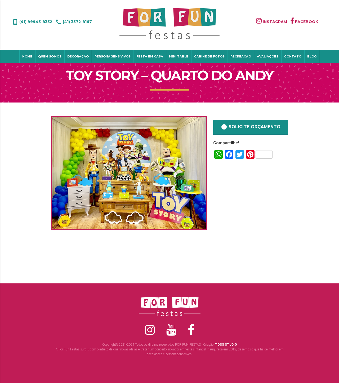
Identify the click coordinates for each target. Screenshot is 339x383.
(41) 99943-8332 (32, 21)
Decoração (78, 56)
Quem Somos (49, 56)
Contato (292, 56)
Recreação (240, 56)
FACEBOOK (304, 21)
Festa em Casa (149, 56)
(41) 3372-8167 (73, 21)
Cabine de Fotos (209, 56)
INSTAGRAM (271, 21)
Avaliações (267, 56)
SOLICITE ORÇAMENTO (250, 127)
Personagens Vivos (113, 56)
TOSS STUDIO (226, 344)
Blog (312, 56)
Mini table (178, 56)
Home (27, 56)
